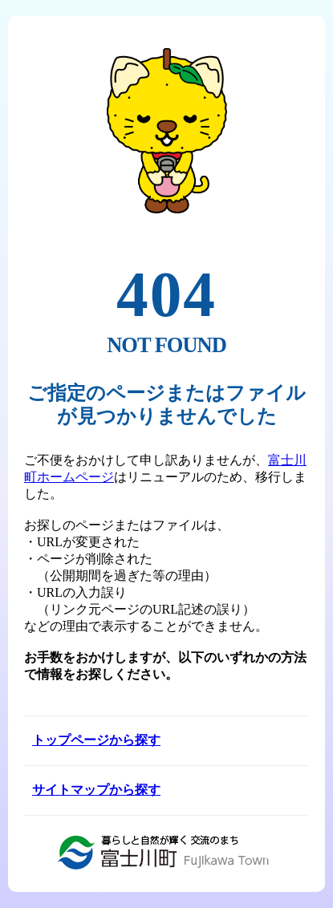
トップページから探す (96, 740)
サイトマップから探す (96, 790)
